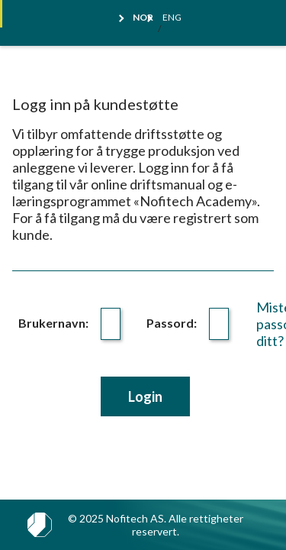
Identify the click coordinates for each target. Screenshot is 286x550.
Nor (143, 17)
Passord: (171, 322)
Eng (172, 17)
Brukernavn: (53, 322)
